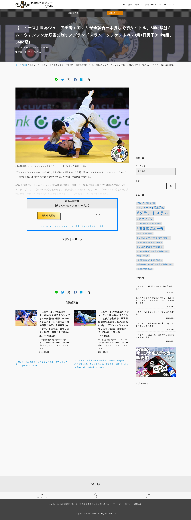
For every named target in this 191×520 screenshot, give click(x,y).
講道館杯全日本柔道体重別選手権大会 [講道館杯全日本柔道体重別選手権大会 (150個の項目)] (155, 264)
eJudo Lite (54, 504)
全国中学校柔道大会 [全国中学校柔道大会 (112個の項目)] (145, 234)
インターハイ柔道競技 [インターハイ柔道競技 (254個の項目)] (151, 207)
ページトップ (42, 496)
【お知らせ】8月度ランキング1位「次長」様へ (155, 287)
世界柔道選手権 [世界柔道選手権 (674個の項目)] (151, 228)
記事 (20, 52)
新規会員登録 (49, 215)
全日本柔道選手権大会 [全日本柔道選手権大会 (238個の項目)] (150, 247)
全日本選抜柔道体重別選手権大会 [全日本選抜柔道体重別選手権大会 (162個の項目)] (153, 251)
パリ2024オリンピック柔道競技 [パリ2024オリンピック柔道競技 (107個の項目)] (149, 223)
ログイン (95, 214)
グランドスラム (34, 52)
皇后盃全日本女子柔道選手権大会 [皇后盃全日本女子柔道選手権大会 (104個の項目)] (150, 260)
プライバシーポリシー (122, 504)
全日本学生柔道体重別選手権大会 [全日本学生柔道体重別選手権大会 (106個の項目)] (150, 243)
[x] (68, 79)
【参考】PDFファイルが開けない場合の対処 (155, 313)
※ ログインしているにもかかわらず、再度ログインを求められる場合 (72, 226)
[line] (56, 79)
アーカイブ (141, 166)
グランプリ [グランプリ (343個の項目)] (146, 218)
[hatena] (81, 79)
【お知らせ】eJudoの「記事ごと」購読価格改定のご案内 (155, 336)
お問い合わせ (104, 504)
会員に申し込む (96, 13)
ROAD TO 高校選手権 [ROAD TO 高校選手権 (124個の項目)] (146, 203)
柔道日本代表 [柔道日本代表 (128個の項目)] (143, 256)
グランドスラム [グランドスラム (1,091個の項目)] (153, 213)
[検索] (171, 186)
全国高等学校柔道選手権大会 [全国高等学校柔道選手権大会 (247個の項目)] (154, 238)
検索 (138, 181)
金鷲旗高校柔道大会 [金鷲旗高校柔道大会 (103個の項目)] (145, 269)
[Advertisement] (72, 265)
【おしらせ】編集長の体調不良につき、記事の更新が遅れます (155, 324)
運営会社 (138, 504)
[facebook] (75, 79)
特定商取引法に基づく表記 (73, 504)
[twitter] (62, 79)
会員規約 (92, 504)
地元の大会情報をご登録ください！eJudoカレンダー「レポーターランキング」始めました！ (155, 300)
